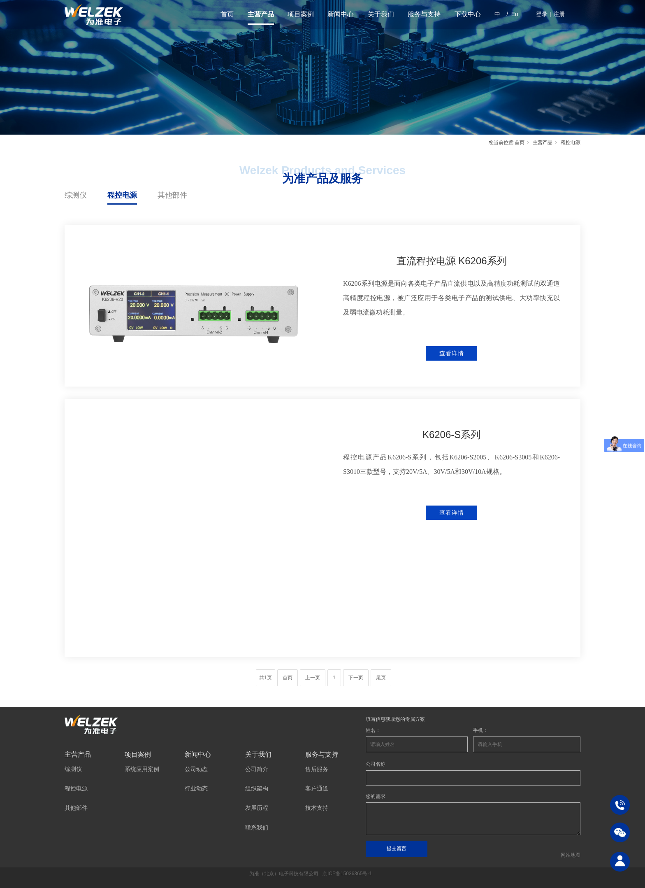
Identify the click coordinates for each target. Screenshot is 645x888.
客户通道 (316, 788)
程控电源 (122, 195)
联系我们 (256, 827)
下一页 (355, 678)
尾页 (381, 678)
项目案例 (301, 14)
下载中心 (468, 14)
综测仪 (76, 195)
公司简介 (256, 769)
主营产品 (261, 14)
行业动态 (196, 788)
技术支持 (316, 807)
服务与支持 (424, 14)
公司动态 (196, 769)
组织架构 (256, 788)
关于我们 (381, 14)
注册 (559, 14)
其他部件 (172, 195)
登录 (542, 14)
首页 (227, 14)
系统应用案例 (142, 769)
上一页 (312, 678)
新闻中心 (340, 14)
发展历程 (256, 807)
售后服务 (316, 769)
